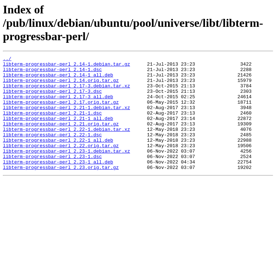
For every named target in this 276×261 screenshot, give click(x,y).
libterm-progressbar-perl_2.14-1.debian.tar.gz (66, 66)
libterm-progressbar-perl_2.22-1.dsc (52, 151)
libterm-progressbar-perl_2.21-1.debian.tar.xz (66, 118)
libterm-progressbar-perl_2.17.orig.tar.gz (61, 111)
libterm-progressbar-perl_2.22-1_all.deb (58, 157)
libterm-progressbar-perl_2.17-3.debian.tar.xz (66, 92)
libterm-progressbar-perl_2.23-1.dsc (52, 177)
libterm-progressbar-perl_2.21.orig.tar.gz (61, 137)
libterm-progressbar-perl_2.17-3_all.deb (58, 105)
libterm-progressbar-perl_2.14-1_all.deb (58, 79)
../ (7, 59)
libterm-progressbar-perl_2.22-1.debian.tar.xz (66, 144)
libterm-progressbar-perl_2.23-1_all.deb (58, 183)
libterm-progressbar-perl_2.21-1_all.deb (58, 131)
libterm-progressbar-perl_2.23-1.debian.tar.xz (66, 170)
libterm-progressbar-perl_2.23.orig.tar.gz (61, 190)
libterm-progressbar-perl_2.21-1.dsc (52, 124)
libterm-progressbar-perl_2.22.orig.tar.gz (61, 164)
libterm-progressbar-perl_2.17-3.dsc (52, 98)
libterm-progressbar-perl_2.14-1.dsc (52, 72)
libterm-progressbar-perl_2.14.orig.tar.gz (61, 85)
